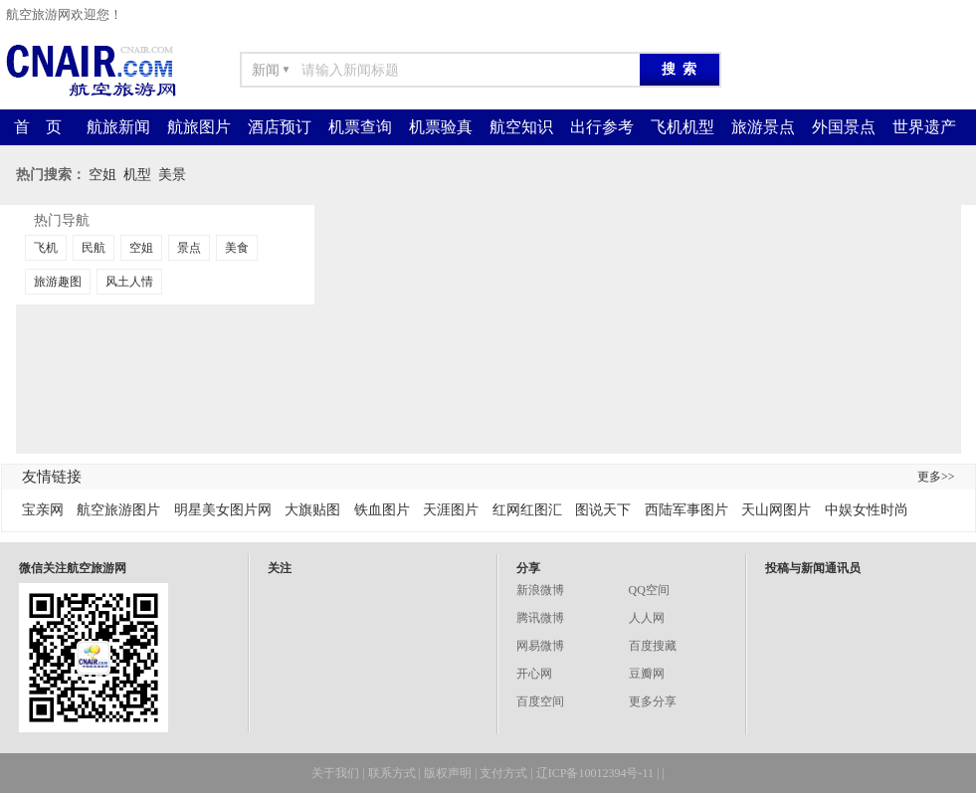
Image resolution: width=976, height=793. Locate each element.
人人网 (647, 618)
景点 (189, 248)
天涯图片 (451, 509)
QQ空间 (649, 590)
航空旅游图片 (118, 509)
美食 (237, 248)
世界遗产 (924, 126)
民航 (93, 248)
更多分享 (653, 701)
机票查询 (360, 126)
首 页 (38, 126)
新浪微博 (540, 590)
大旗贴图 (312, 509)
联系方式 (392, 773)
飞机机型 (682, 126)
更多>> (936, 477)
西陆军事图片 (686, 509)
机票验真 (441, 126)
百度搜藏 (653, 646)
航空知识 (521, 126)
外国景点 (844, 126)
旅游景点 (763, 126)
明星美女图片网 (223, 509)
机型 (137, 174)
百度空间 (540, 701)
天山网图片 (776, 509)
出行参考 (602, 126)
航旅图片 (199, 126)
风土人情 (129, 282)
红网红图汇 (527, 509)
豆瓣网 (647, 674)
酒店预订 (279, 126)
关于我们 (335, 773)
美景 (172, 174)
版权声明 (448, 773)
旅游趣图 (58, 282)
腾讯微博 (540, 618)
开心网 (534, 674)
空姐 (102, 174)
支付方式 (503, 773)
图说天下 (603, 509)
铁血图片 (382, 509)
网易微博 (540, 646)
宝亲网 (43, 509)
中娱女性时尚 (866, 509)
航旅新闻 (118, 126)
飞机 (46, 248)
